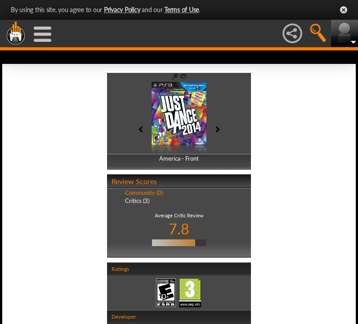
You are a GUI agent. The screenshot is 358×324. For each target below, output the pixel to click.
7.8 (179, 229)
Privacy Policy (122, 10)
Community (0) (144, 192)
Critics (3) (137, 200)
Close (343, 10)
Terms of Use (181, 10)
